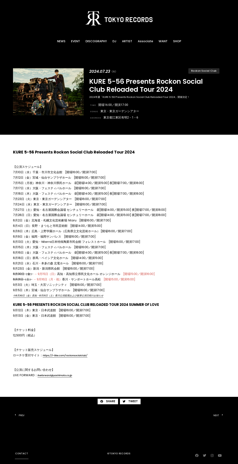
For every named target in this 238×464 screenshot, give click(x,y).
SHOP (177, 41)
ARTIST (127, 41)
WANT (163, 41)
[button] (108, 401)
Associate (145, 41)
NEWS (61, 41)
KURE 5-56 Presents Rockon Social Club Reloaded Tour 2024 (146, 85)
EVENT (75, 41)
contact (21, 453)
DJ (114, 41)
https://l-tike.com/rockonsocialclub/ (65, 355)
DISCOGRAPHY (96, 41)
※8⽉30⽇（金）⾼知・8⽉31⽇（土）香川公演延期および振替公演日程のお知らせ (58, 295)
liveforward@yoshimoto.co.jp (55, 375)
